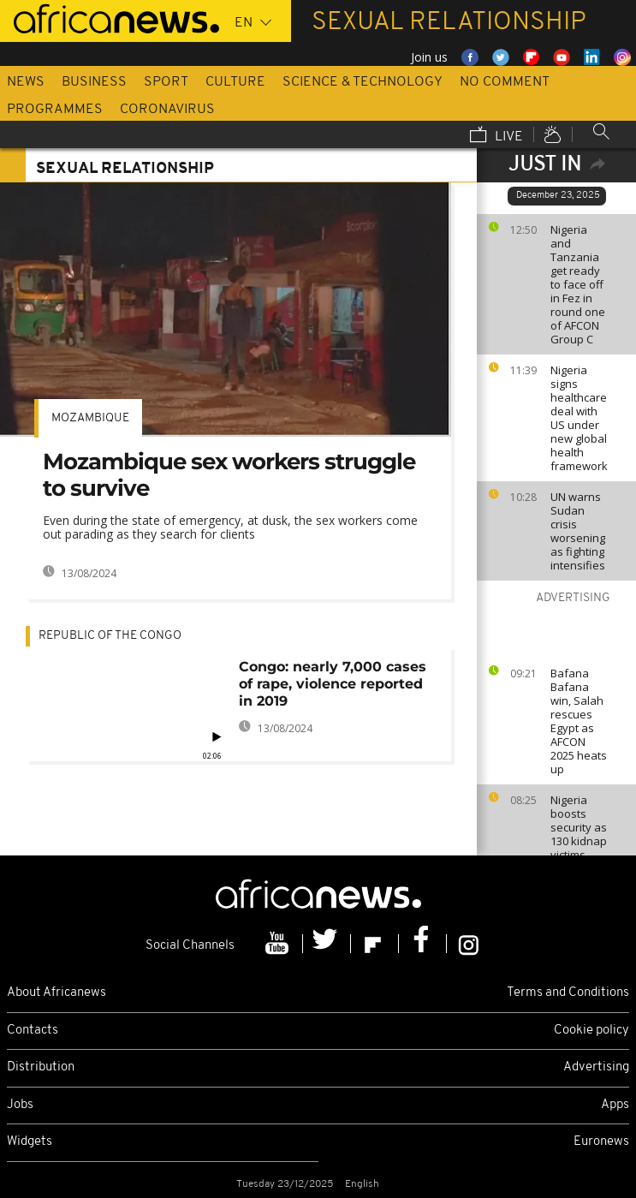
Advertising (596, 1067)
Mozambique (90, 418)
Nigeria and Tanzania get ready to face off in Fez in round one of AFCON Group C (577, 284)
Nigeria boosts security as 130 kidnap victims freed (578, 834)
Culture (235, 82)
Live (496, 136)
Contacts (32, 1030)
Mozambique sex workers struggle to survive (229, 475)
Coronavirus (167, 109)
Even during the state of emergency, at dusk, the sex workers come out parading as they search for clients (230, 527)
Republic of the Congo (110, 635)
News (26, 82)
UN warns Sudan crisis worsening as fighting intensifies (577, 531)
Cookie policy (591, 1030)
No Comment (505, 82)
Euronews (601, 1141)
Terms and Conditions (568, 992)
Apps (615, 1105)
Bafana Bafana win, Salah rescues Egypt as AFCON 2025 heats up (578, 721)
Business (94, 82)
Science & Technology (362, 82)
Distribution (40, 1067)
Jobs (20, 1105)
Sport (166, 82)
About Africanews (56, 992)
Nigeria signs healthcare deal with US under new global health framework (579, 418)
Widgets (29, 1141)
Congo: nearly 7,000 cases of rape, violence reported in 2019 (332, 684)
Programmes (55, 109)
